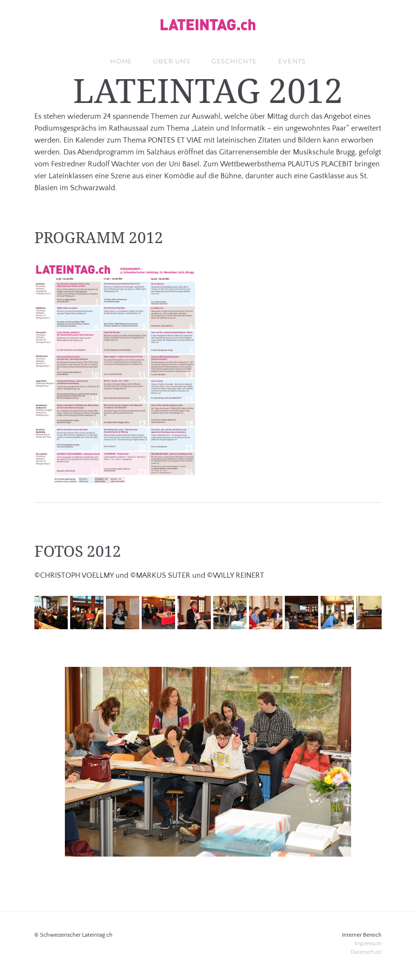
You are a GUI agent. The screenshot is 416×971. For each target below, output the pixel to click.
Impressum (368, 943)
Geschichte (234, 61)
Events (292, 61)
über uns (171, 61)
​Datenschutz (366, 952)
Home (121, 61)
